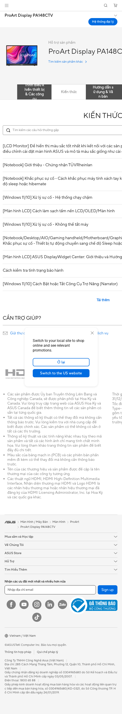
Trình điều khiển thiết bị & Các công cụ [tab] (34, 91)
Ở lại (61, 362)
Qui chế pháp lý (47, 652)
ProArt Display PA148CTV (29, 15)
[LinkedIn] (49, 604)
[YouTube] (24, 604)
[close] (92, 333)
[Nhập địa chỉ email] (50, 589)
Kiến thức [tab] (69, 92)
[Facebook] (11, 604)
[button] (7, 5)
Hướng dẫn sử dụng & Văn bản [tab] (103, 92)
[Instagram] (36, 604)
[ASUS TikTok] (36, 617)
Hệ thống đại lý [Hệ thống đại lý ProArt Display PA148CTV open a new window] (103, 22)
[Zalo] (62, 604)
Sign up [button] (107, 590)
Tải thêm (103, 300)
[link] (61, 5)
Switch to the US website (61, 373)
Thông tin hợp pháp (18, 652)
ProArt (74, 522)
